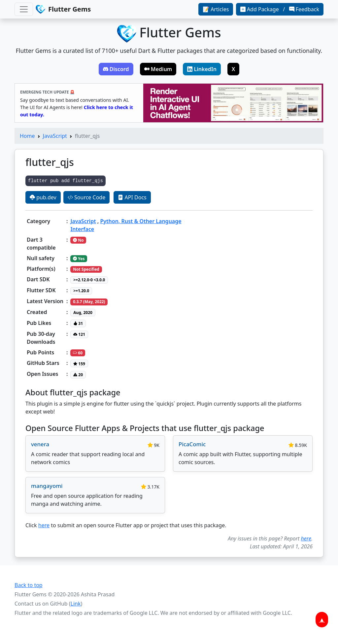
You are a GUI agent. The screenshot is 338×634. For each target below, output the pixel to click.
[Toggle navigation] (24, 9)
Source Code (86, 197)
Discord (116, 69)
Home (27, 135)
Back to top (29, 585)
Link (76, 603)
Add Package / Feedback (279, 9)
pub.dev (43, 197)
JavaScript (55, 135)
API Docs (132, 197)
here (44, 525)
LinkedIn (202, 69)
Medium (158, 69)
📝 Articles (216, 9)
